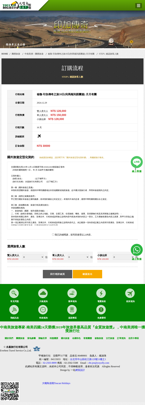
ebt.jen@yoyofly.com (99, 363)
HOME (4, 54)
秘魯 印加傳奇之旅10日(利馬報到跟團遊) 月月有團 (71, 54)
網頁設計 (80, 370)
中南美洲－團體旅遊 (34, 54)
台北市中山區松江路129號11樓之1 (88, 359)
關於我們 (9, 338)
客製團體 (87, 338)
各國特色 (76, 338)
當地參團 (31, 338)
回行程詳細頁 (57, 274)
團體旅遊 (16, 54)
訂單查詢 (121, 338)
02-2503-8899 (50, 363)
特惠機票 (54, 338)
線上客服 (137, 171)
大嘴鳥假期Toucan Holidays (56, 383)
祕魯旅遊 (99, 338)
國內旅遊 (65, 338)
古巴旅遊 (110, 338)
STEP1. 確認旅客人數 (108, 54)
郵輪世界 (42, 338)
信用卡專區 (133, 338)
